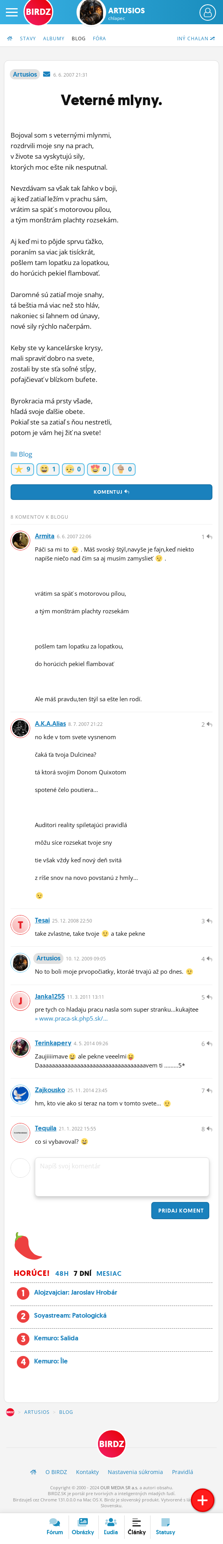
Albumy (54, 38)
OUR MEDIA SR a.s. (119, 1487)
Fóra (99, 38)
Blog (79, 38)
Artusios (126, 13)
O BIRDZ (56, 1472)
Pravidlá (182, 1472)
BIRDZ (10, 1412)
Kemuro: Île (51, 1361)
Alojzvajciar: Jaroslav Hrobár (75, 1292)
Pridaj (180, 1210)
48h (62, 1274)
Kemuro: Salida (56, 1338)
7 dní (83, 1274)
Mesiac (109, 1274)
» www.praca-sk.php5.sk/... (71, 1018)
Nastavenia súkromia (135, 1472)
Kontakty (87, 1472)
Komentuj (112, 492)
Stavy (28, 38)
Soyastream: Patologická (70, 1315)
